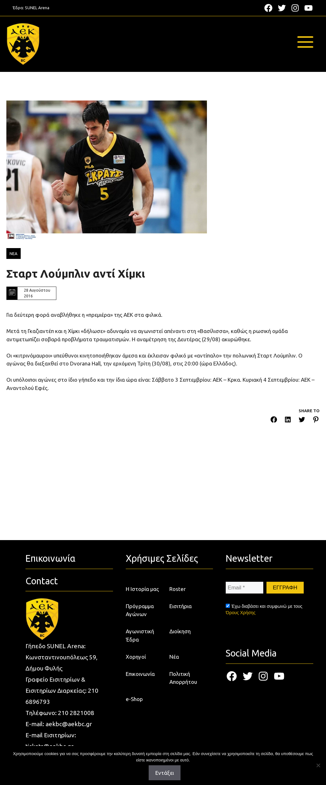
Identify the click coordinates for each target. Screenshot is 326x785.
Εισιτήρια (180, 606)
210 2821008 (76, 712)
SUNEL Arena (37, 7)
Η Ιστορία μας (142, 589)
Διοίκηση (180, 631)
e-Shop (134, 699)
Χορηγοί (136, 657)
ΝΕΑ (14, 253)
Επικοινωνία (140, 674)
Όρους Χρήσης (240, 612)
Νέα (174, 657)
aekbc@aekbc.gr (69, 723)
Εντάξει (164, 773)
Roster (177, 589)
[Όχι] (318, 765)
